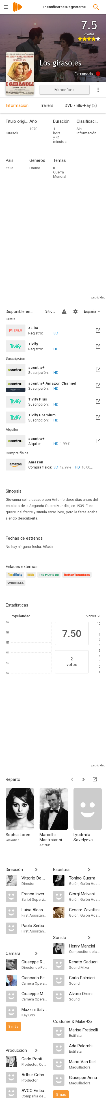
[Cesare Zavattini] (85, 909)
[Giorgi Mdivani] (85, 893)
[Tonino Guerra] (85, 878)
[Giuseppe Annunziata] (85, 1077)
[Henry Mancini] (85, 946)
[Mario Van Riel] (85, 1061)
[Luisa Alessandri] (34, 909)
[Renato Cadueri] (85, 962)
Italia (9, 168)
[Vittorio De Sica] (34, 878)
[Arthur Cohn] (34, 1074)
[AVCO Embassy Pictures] (34, 1090)
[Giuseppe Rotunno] (34, 962)
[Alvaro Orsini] (85, 993)
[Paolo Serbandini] (34, 925)
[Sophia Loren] (23, 817)
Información (17, 105)
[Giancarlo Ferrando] (34, 977)
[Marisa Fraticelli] (85, 1030)
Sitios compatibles (50, 311)
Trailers (46, 105)
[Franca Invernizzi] (34, 893)
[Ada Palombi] (85, 1045)
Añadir (48, 546)
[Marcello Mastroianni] (56, 817)
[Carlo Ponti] (34, 1058)
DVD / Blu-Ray (81, 105)
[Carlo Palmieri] (85, 977)
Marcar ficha (65, 90)
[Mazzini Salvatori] (34, 1009)
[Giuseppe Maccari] (34, 993)
